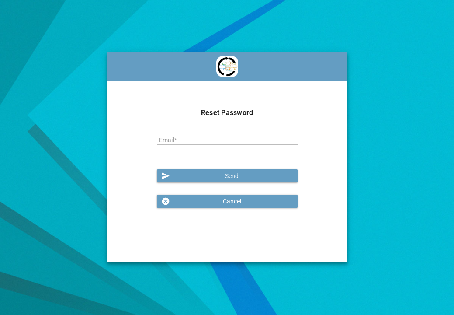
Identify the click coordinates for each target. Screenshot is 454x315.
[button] (227, 175)
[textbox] (227, 140)
